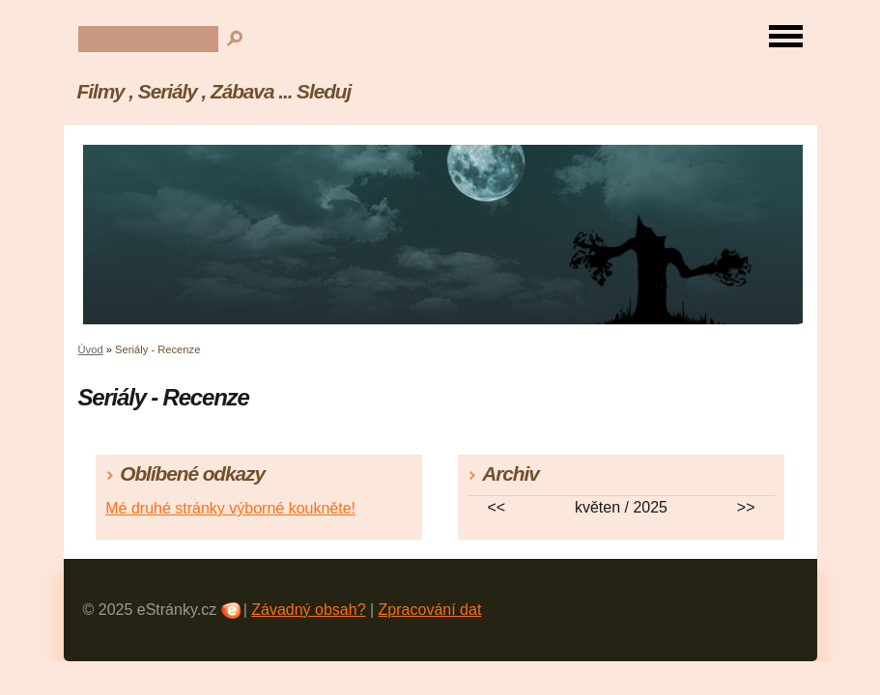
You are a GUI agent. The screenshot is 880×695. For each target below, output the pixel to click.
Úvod (90, 349)
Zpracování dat (430, 609)
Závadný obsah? (308, 609)
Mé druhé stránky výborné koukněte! (230, 508)
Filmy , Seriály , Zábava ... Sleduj (214, 91)
